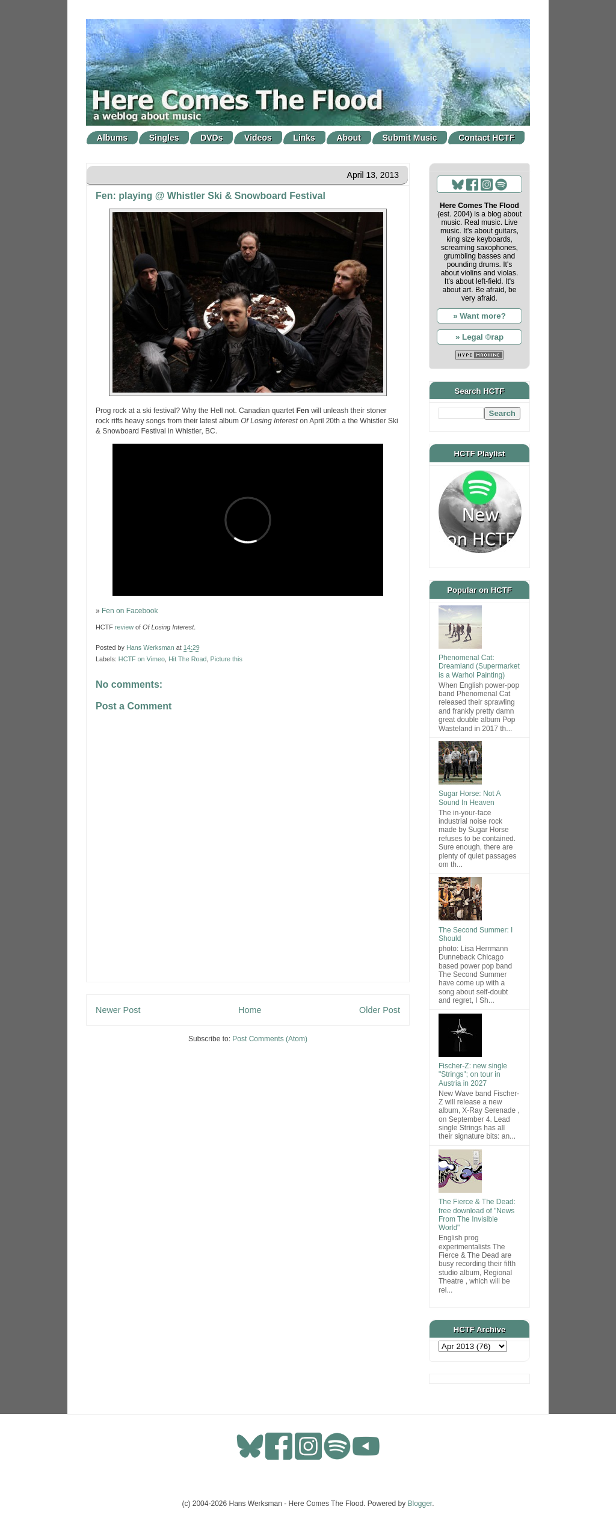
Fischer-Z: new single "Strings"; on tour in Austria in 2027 (473, 1075)
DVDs (211, 137)
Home (249, 1010)
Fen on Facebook (130, 611)
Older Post (379, 1010)
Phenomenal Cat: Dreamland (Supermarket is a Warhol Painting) (479, 666)
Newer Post (118, 1010)
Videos (258, 137)
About (349, 137)
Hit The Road (187, 659)
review (124, 627)
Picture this (226, 659)
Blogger (420, 1503)
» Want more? (479, 315)
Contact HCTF (486, 137)
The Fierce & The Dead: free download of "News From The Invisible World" (477, 1215)
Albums (112, 137)
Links (304, 137)
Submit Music (410, 137)
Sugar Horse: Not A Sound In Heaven (469, 797)
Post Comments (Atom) (269, 1039)
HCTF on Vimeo (142, 659)
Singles (164, 137)
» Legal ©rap (479, 336)
